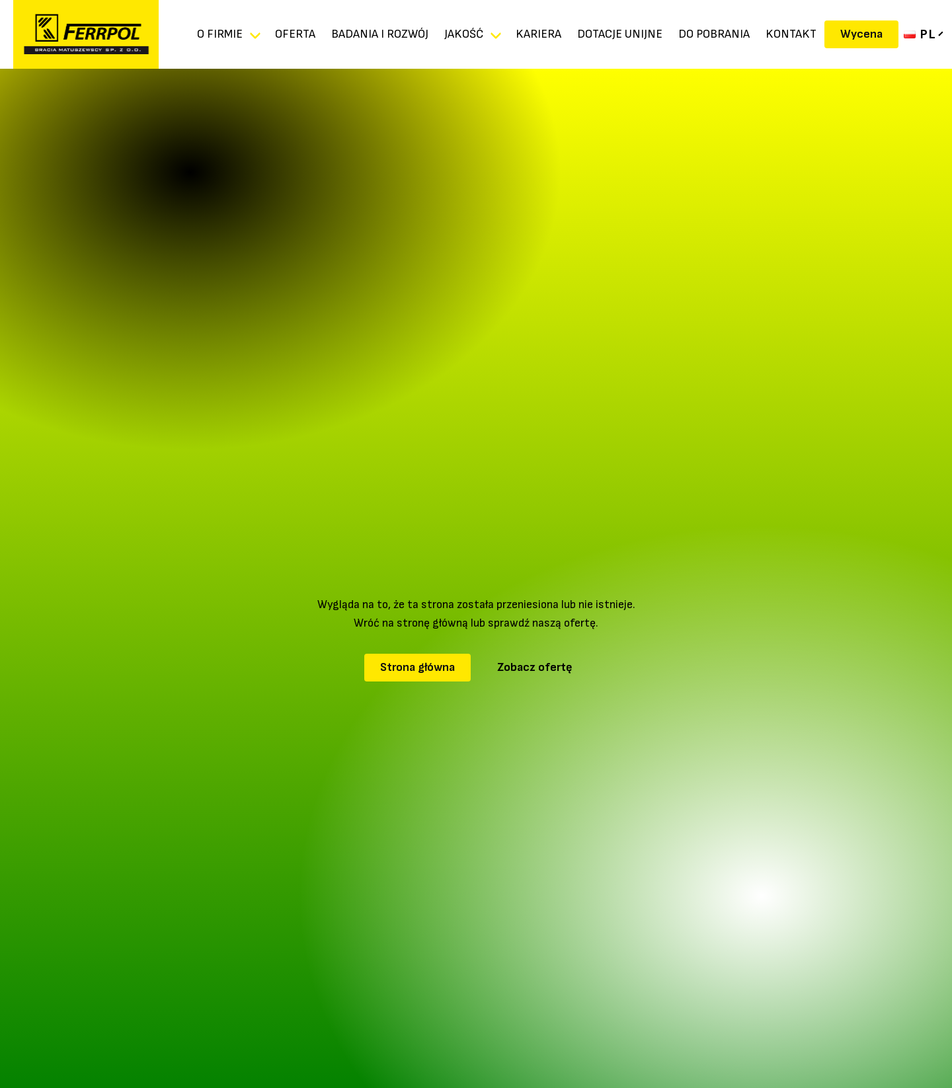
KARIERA (538, 34)
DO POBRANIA (714, 34)
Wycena (861, 34)
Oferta (295, 34)
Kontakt (791, 34)
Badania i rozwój (379, 34)
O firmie (220, 34)
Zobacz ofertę (535, 667)
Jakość (463, 34)
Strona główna (417, 667)
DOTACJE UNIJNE (619, 34)
